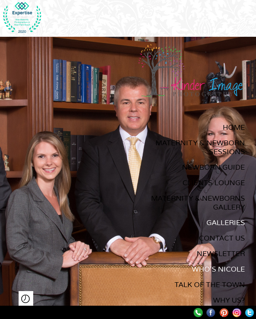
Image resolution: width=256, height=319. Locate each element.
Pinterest (224, 312)
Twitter (249, 312)
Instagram (236, 312)
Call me (198, 312)
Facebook (211, 312)
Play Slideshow (26, 298)
